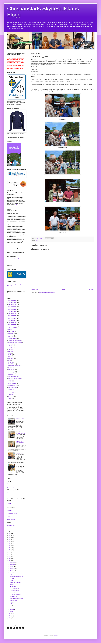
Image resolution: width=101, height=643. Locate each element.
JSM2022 (10, 351)
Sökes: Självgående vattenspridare (14, 591)
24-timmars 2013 (12, 304)
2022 (10, 541)
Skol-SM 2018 (11, 373)
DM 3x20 (12, 578)
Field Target (11, 331)
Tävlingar (10, 394)
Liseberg (12, 584)
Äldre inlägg (90, 289)
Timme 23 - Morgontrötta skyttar (20, 432)
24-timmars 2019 (12, 315)
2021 (10, 543)
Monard (8, 516)
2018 (10, 550)
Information (11, 336)
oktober (12, 566)
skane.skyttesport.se (11, 492)
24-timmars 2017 (12, 311)
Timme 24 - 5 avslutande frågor (20, 442)
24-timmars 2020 (12, 317)
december (12, 562)
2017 (10, 552)
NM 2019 (10, 362)
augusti (12, 570)
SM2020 (10, 389)
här (16, 204)
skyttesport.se (10, 484)
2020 (10, 545)
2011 (10, 616)
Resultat (10, 367)
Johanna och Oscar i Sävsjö (15, 342)
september (12, 568)
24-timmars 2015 (12, 308)
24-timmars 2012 (12, 302)
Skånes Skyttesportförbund (14, 378)
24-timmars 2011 (12, 300)
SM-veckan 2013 (12, 383)
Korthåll (10, 355)
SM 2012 (10, 380)
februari (12, 609)
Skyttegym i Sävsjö (11, 525)
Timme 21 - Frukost (20, 465)
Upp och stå (11, 396)
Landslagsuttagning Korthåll (16, 576)
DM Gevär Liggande (14, 588)
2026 (10, 533)
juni (11, 574)
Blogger (56, 635)
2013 (10, 560)
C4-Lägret (12, 580)
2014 (10, 558)
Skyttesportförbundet (13, 376)
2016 (10, 554)
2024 (10, 537)
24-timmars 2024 (12, 322)
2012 (10, 613)
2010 (10, 618)
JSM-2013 (10, 349)
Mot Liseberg (13, 586)
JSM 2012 (10, 345)
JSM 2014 (10, 347)
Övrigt (9, 398)
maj (11, 603)
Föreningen (11, 333)
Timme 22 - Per (19, 453)
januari (11, 611)
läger (9, 360)
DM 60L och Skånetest (15, 594)
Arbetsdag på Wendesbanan (16, 598)
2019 (10, 548)
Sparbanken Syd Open (15, 582)
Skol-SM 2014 (11, 371)
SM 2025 (10, 382)
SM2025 (10, 391)
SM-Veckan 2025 (12, 387)
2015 (10, 556)
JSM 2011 (10, 344)
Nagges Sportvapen (11, 519)
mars (11, 607)
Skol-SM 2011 (11, 369)
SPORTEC (9, 510)
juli (11, 572)
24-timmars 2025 (12, 324)
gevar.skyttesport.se (12, 487)
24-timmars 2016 (12, 309)
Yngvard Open (13, 600)
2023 (10, 539)
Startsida (63, 289)
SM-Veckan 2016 (12, 385)
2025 (10, 535)
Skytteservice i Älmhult (12, 513)
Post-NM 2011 (11, 364)
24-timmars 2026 (12, 326)
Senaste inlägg (34, 289)
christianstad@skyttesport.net (14, 258)
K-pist (9, 353)
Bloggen (10, 329)
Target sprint (11, 392)
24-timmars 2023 (12, 320)
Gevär (37, 240)
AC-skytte (9, 503)
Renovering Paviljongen (14, 365)
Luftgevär (10, 358)
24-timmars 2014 (12, 306)
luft (9, 356)
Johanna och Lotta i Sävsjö (14, 340)
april (11, 605)
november (12, 564)
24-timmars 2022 (12, 318)
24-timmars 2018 (12, 313)
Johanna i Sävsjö (12, 338)
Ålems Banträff (13, 596)
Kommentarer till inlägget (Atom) (46, 292)
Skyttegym (10, 374)
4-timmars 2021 (12, 327)
